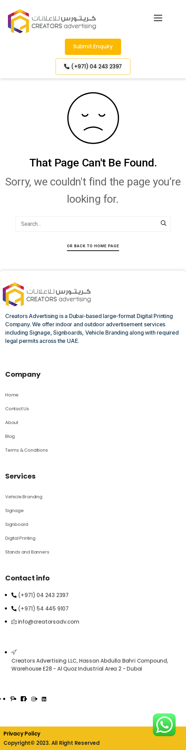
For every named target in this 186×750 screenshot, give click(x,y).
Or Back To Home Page (93, 245)
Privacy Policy (21, 733)
